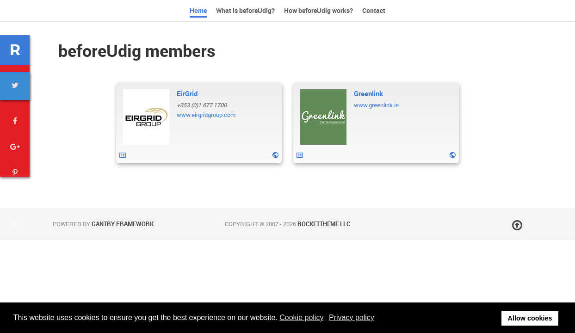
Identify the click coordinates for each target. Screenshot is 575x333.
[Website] (275, 155)
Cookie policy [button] (301, 317)
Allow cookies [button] (530, 318)
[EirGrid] (146, 117)
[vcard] (122, 155)
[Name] (187, 93)
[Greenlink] (323, 117)
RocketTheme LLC (323, 224)
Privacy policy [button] (351, 317)
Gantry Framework (123, 224)
